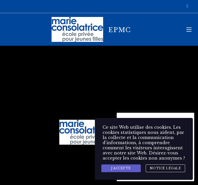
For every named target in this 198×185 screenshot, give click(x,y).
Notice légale (165, 168)
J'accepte (121, 168)
